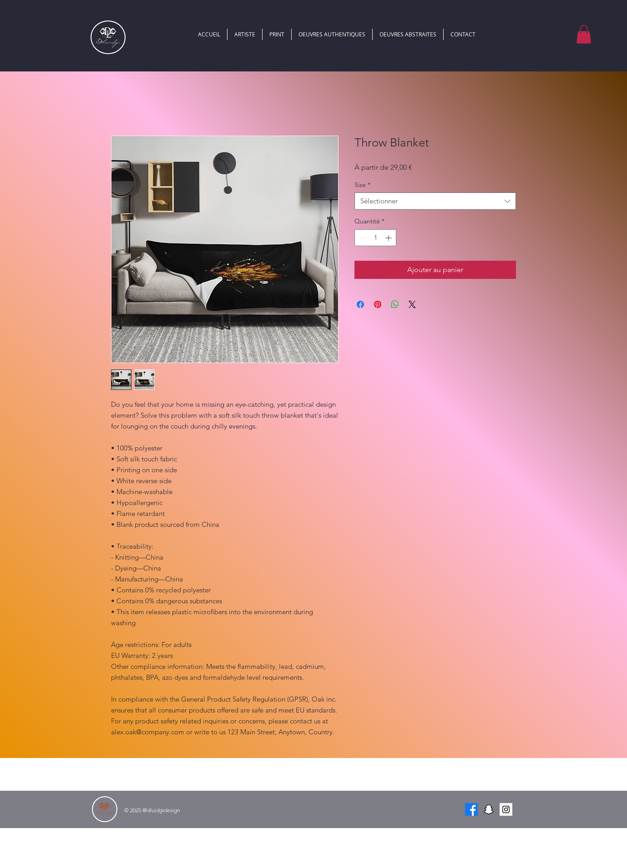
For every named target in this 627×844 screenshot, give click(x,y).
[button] (584, 34)
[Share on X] (412, 304)
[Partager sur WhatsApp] (394, 304)
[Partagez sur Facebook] (360, 304)
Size (362, 185)
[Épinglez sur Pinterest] (377, 304)
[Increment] (389, 238)
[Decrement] (361, 238)
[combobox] (435, 201)
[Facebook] (471, 809)
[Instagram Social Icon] (506, 809)
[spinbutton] (375, 238)
